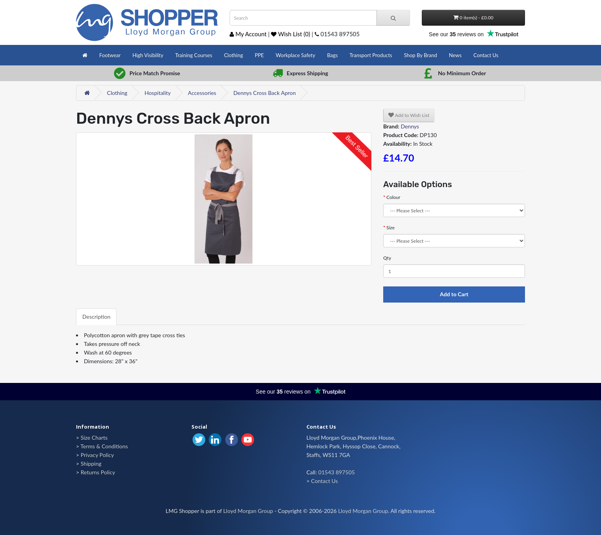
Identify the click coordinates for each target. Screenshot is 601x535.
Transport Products (371, 55)
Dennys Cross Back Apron (264, 92)
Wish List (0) (290, 33)
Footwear (110, 55)
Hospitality (158, 92)
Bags (332, 55)
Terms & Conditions (104, 446)
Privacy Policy (97, 454)
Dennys (410, 126)
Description (96, 316)
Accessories (202, 92)
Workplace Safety (295, 55)
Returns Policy (98, 472)
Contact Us (485, 55)
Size (390, 227)
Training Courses (193, 55)
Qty (387, 258)
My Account (248, 33)
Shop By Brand (420, 55)
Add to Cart (454, 294)
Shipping (91, 463)
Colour (393, 197)
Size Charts (94, 437)
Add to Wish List (408, 115)
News (455, 55)
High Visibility (147, 55)
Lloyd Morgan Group (248, 510)
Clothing (233, 55)
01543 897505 (336, 472)
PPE (259, 55)
